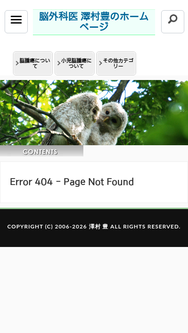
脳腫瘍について (34, 63)
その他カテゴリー (118, 63)
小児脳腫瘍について (76, 63)
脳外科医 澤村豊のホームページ (94, 22)
